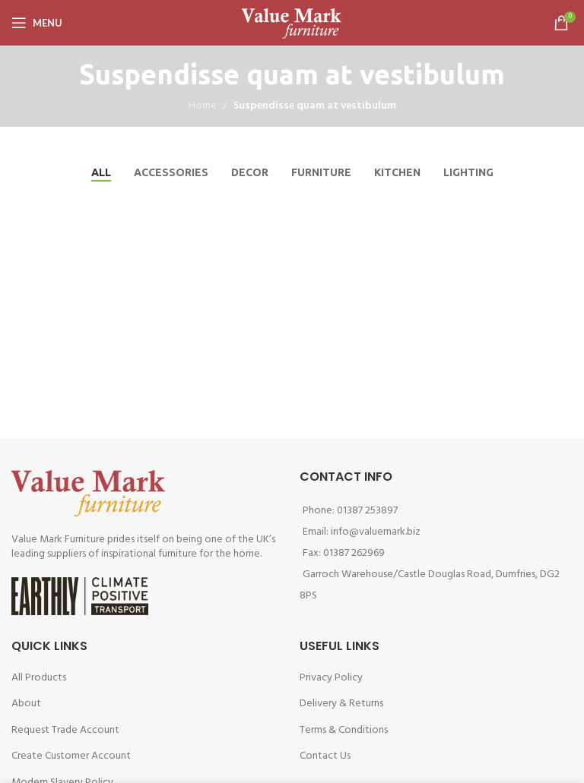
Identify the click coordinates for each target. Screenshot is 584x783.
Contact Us (325, 756)
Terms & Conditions (344, 730)
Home (203, 106)
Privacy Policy (331, 678)
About (26, 703)
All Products (38, 678)
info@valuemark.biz (376, 532)
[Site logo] (292, 23)
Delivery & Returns (341, 703)
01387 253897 (367, 510)
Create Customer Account (71, 756)
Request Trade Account (65, 730)
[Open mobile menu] (37, 23)
